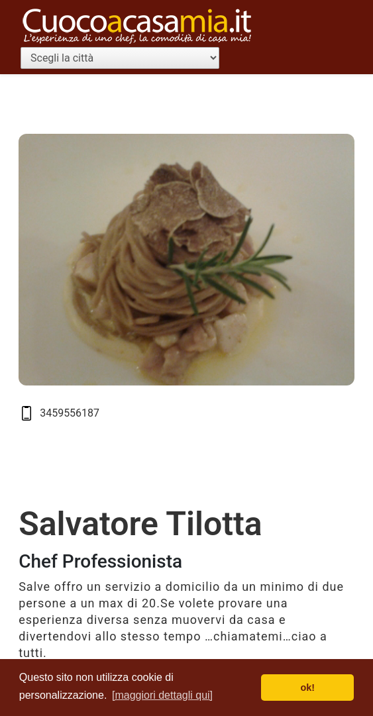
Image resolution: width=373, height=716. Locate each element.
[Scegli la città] (120, 58)
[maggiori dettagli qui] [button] (162, 695)
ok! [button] (307, 687)
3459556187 (69, 413)
